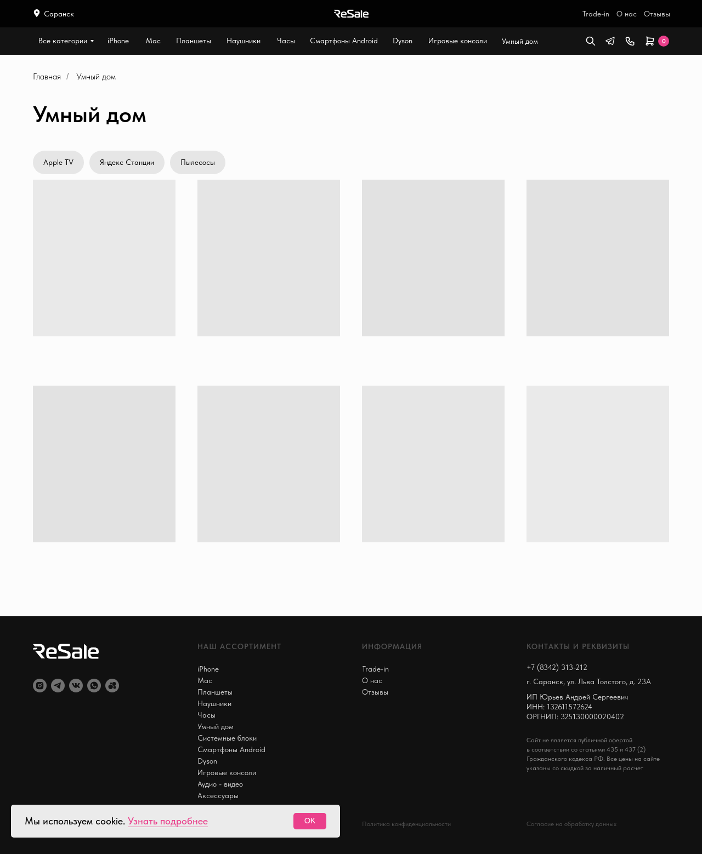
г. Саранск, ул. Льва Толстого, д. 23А (588, 681)
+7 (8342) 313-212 (556, 667)
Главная (47, 76)
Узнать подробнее (168, 821)
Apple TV (58, 162)
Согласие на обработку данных (571, 824)
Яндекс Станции (127, 162)
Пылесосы (197, 162)
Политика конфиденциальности (406, 824)
